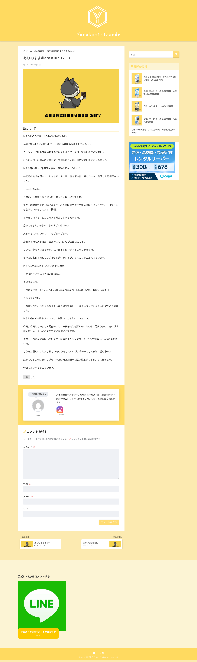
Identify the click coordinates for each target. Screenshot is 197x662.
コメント (29, 447)
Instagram (60, 415)
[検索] (176, 54)
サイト (26, 509)
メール (28, 496)
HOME (98, 655)
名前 (27, 484)
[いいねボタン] (26, 377)
